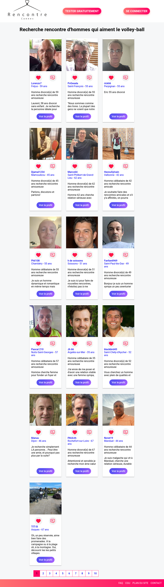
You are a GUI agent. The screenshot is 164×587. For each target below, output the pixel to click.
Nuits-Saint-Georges (42, 352)
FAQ (120, 583)
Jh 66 (71, 349)
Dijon (34, 440)
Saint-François (75, 86)
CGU (127, 583)
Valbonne (109, 174)
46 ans (42, 440)
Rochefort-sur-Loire (78, 440)
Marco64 (73, 172)
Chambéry (36, 263)
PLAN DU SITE (140, 583)
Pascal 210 (37, 349)
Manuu (35, 437)
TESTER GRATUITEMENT (82, 11)
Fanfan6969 (110, 260)
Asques (35, 529)
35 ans (90, 352)
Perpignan (109, 86)
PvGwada (73, 83)
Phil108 (35, 260)
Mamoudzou (38, 174)
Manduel (109, 440)
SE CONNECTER (136, 11)
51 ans (83, 263)
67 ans (45, 529)
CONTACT (156, 583)
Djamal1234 (37, 172)
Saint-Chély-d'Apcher (115, 352)
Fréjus (34, 86)
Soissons (73, 263)
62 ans (78, 177)
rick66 (107, 83)
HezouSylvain (111, 172)
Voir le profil (45, 116)
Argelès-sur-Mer (76, 352)
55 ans (89, 86)
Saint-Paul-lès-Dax (114, 263)
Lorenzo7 (36, 83)
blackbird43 (110, 349)
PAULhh (72, 437)
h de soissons (75, 260)
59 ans (43, 86)
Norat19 (108, 437)
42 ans (120, 174)
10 (95, 573)
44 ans (119, 440)
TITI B (34, 526)
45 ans (50, 174)
